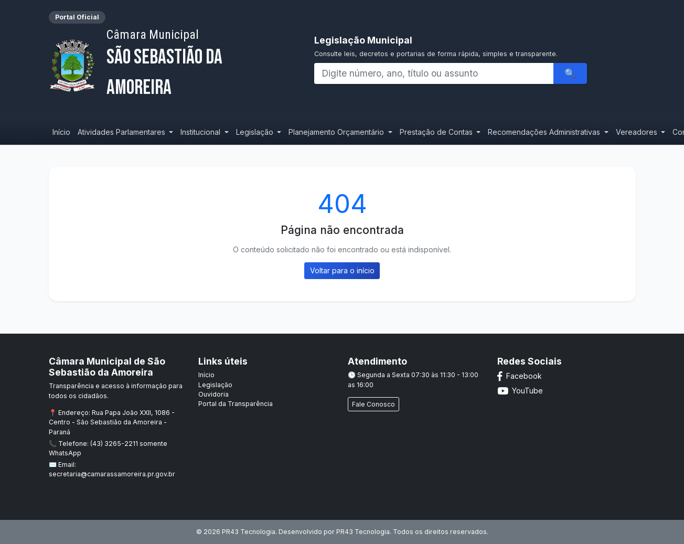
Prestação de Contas (437, 131)
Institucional (201, 131)
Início (61, 131)
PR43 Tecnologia (363, 532)
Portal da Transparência (235, 404)
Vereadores (637, 131)
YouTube (520, 390)
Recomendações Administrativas (545, 131)
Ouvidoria (213, 394)
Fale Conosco (373, 404)
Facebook (519, 375)
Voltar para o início (342, 270)
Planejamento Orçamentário (337, 131)
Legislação (255, 131)
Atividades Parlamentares (122, 131)
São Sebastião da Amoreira (196, 63)
